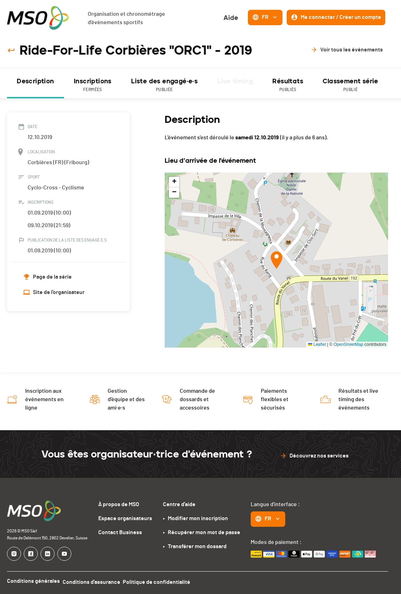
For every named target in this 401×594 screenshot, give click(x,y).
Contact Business (120, 532)
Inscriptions (92, 85)
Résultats (288, 85)
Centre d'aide (179, 504)
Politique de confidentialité (162, 581)
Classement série (350, 85)
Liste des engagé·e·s (164, 85)
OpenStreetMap (348, 344)
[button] (276, 260)
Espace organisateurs (125, 518)
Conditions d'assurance (94, 581)
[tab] (35, 83)
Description (35, 81)
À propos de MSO (118, 504)
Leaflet (317, 344)
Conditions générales (33, 581)
